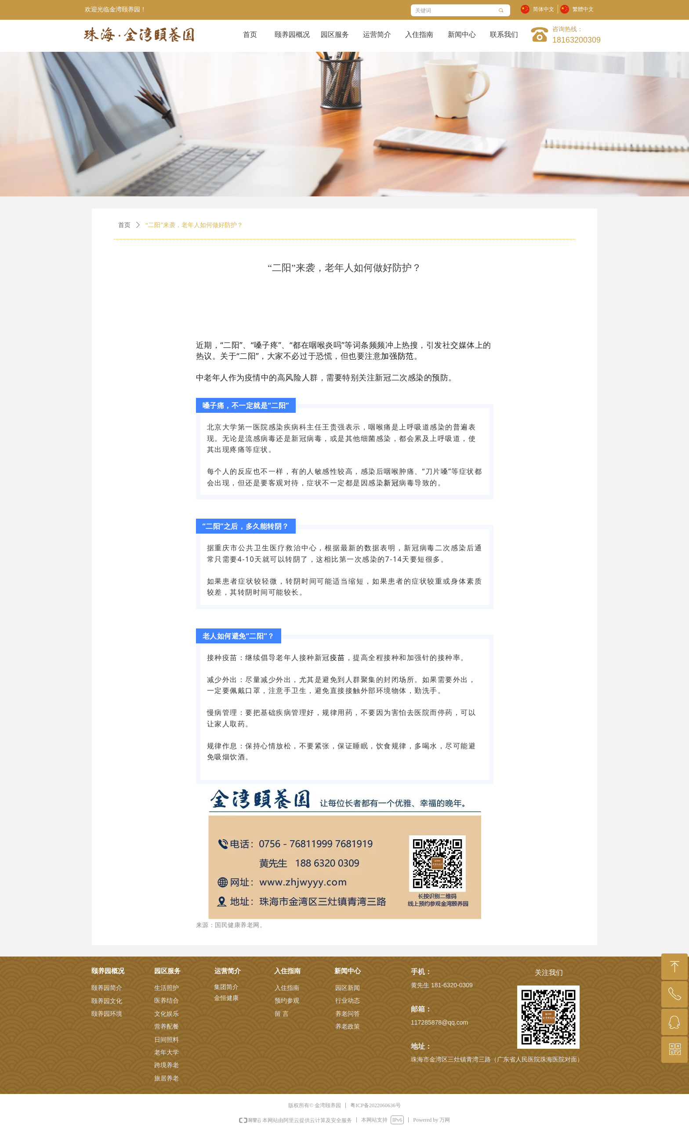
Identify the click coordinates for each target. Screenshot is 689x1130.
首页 (124, 225)
